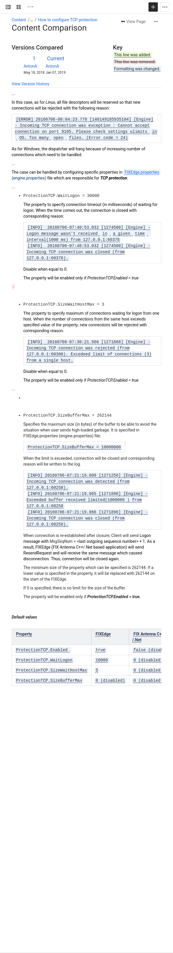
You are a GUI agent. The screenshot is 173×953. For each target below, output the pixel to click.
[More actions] (155, 21)
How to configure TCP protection (67, 19)
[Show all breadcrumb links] (31, 20)
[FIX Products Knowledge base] (30, 7)
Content (19, 19)
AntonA (30, 66)
